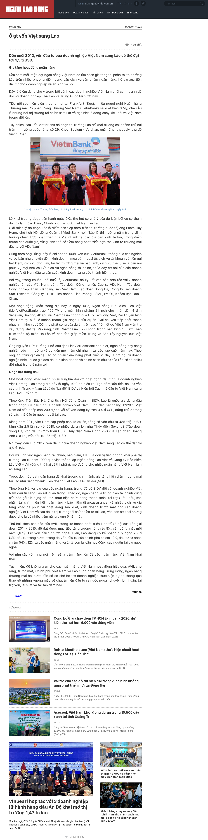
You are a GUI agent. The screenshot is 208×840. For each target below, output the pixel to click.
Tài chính (98, 12)
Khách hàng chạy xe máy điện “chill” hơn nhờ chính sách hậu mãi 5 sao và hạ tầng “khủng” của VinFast (119, 816)
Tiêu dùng (63, 12)
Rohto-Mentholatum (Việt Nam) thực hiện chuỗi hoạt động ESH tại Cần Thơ (97, 652)
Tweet (18, 596)
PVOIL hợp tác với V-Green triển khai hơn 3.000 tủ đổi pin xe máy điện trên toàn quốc (120, 774)
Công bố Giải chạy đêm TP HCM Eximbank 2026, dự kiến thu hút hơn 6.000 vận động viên (95, 620)
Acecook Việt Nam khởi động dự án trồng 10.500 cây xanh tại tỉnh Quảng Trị (96, 714)
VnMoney (15, 26)
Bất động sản (115, 12)
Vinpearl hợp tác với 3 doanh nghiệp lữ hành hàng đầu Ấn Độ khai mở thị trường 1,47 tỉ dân (48, 807)
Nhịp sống (132, 12)
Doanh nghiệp (80, 12)
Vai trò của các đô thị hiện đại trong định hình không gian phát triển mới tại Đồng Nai (96, 683)
